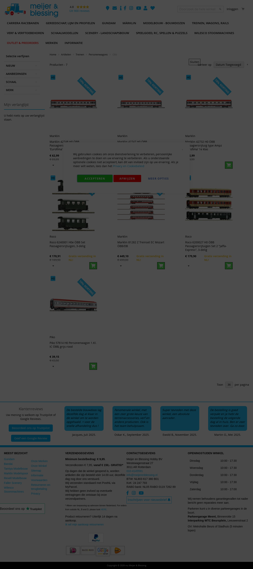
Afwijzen (127, 178)
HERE (104, 509)
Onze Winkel (39, 465)
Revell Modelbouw (15, 478)
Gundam (9, 459)
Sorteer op (204, 65)
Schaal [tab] (11, 82)
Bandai (8, 463)
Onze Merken (39, 461)
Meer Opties (158, 178)
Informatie (37, 475)
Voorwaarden (39, 480)
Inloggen (232, 9)
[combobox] (200, 9)
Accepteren (95, 178)
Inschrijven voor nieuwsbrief (149, 499)
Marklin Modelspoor (16, 473)
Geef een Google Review (30, 438)
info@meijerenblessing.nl (142, 475)
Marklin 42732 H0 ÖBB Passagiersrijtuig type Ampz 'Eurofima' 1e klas (203, 145)
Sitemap (36, 470)
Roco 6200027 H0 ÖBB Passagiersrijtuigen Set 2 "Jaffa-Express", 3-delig (206, 246)
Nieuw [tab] (10, 66)
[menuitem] (23, 23)
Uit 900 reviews (79, 11)
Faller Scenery (13, 482)
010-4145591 (134, 471)
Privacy (35, 493)
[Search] (220, 9)
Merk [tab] (10, 90)
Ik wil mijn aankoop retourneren (84, 524)
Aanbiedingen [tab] (16, 74)
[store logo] (31, 10)
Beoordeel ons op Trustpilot (31, 428)
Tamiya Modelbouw (16, 468)
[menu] (126, 33)
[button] (53, 165)
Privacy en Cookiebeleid (128, 166)
